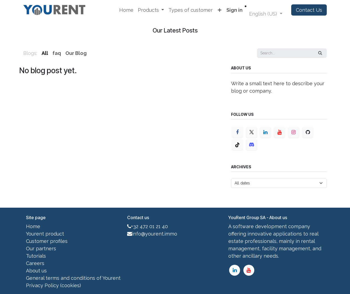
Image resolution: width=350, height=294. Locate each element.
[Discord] (251, 144)
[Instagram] (293, 132)
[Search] (320, 53)
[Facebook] (237, 132)
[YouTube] (279, 132)
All (45, 53)
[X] (251, 132)
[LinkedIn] (265, 132)
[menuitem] (126, 10)
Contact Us (309, 10)
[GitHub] (307, 132)
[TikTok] (237, 144)
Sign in (234, 10)
